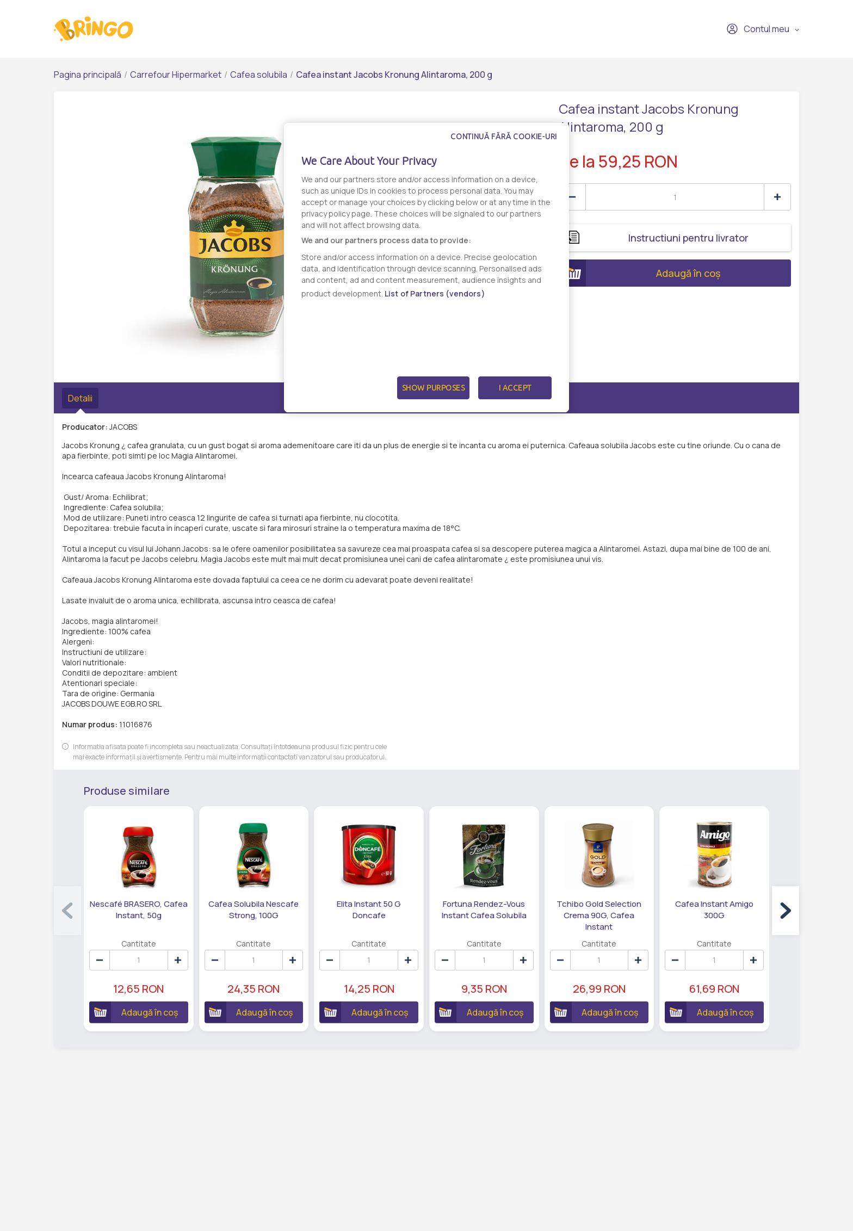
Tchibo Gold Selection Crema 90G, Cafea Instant (599, 915)
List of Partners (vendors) (435, 293)
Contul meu (757, 29)
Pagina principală (87, 75)
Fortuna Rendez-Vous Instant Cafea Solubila (484, 909)
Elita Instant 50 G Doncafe (369, 909)
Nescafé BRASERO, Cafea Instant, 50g (139, 909)
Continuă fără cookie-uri (503, 136)
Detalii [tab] (80, 398)
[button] (785, 910)
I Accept (515, 387)
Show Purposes (433, 387)
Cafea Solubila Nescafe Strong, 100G (253, 909)
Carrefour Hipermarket (175, 75)
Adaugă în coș (640, 273)
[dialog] (426, 267)
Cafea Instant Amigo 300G (714, 909)
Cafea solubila (258, 75)
